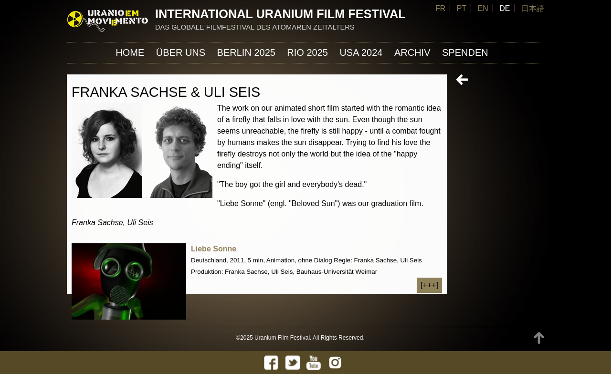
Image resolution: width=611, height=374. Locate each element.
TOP (539, 338)
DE (504, 8)
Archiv (412, 52)
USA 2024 (360, 52)
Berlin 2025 (246, 52)
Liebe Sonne (213, 249)
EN (483, 8)
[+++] (429, 285)
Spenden (465, 52)
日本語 (532, 8)
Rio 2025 (307, 52)
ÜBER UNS (180, 52)
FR (440, 8)
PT (461, 8)
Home (130, 52)
